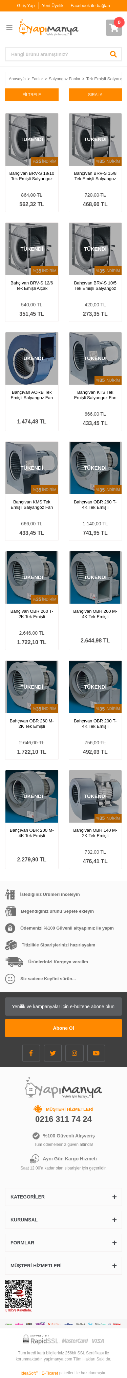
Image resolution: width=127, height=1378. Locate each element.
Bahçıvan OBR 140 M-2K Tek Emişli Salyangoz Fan (95, 833)
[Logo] (48, 27)
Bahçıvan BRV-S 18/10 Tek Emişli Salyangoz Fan (31, 176)
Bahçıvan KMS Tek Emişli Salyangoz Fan (31, 504)
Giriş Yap (26, 5)
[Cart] (114, 28)
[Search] (63, 54)
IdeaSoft (29, 1373)
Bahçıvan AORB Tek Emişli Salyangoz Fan (31, 395)
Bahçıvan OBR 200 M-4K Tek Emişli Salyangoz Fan (32, 833)
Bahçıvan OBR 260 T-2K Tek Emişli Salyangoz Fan (31, 614)
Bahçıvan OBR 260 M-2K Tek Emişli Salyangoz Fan (32, 723)
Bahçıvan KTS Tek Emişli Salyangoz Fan (95, 395)
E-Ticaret (50, 1373)
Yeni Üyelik (53, 5)
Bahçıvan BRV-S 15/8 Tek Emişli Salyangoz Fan (95, 176)
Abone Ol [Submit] (63, 1028)
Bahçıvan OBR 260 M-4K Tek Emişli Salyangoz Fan (95, 614)
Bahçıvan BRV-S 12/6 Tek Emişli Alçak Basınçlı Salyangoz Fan (31, 285)
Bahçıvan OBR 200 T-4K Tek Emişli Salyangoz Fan (95, 723)
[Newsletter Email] (63, 1006)
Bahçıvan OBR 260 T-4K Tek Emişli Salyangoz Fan (95, 504)
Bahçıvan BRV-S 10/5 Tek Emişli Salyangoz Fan (95, 285)
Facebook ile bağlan (90, 5)
